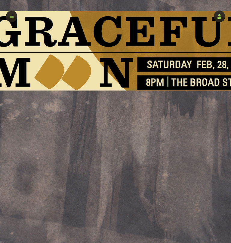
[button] (219, 16)
